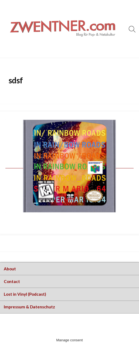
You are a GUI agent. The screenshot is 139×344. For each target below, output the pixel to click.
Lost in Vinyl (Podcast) (25, 294)
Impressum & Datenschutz (29, 306)
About (10, 268)
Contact (12, 281)
